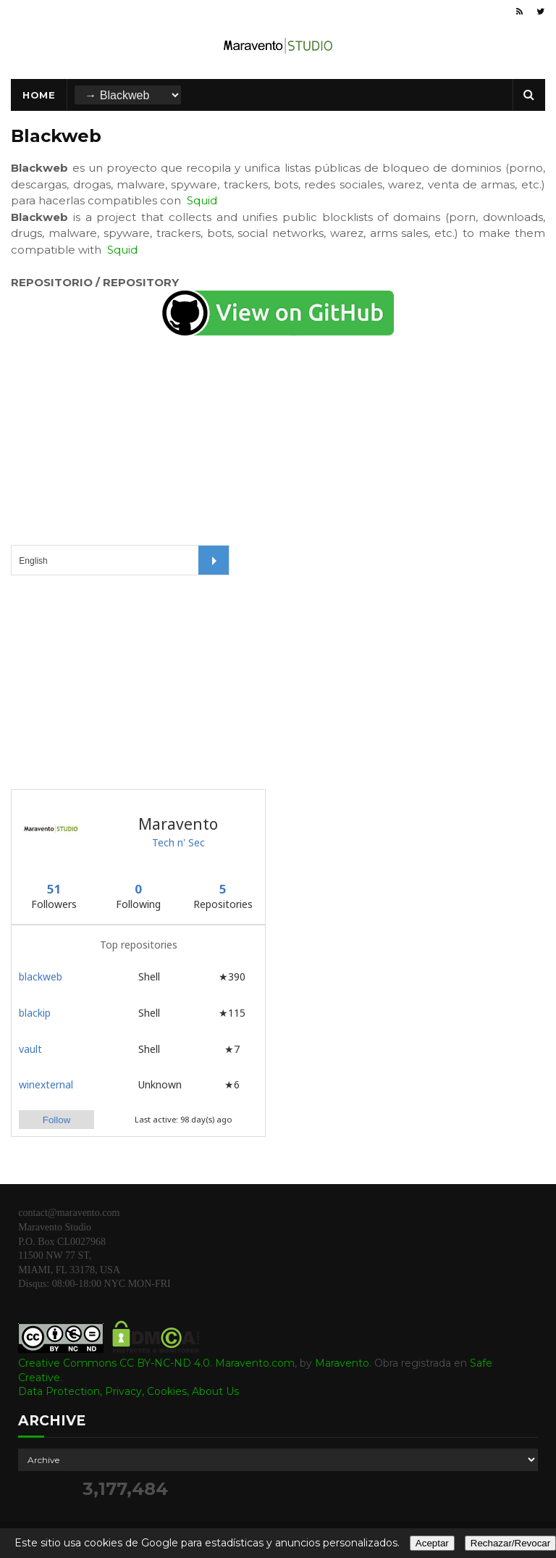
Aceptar (432, 1543)
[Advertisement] (119, 680)
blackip (35, 1013)
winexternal (46, 1084)
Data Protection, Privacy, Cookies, (105, 1391)
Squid (202, 200)
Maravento (342, 1363)
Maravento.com (255, 1363)
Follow (57, 1120)
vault (30, 1049)
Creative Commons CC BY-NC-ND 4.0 (114, 1363)
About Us (215, 1391)
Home (38, 95)
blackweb (40, 976)
